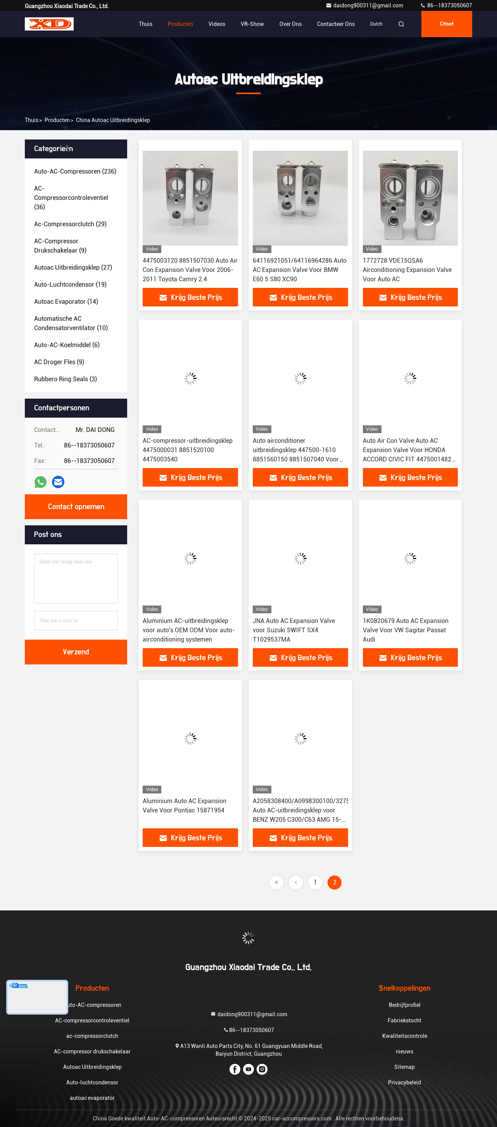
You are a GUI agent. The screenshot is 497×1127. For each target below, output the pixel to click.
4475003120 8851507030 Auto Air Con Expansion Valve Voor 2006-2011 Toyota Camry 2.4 (190, 270)
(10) (71, 323)
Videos (217, 24)
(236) (75, 171)
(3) (65, 379)
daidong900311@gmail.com (365, 5)
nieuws (404, 1051)
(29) (70, 224)
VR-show (252, 24)
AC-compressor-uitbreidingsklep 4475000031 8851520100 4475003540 (188, 450)
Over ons (291, 24)
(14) (66, 301)
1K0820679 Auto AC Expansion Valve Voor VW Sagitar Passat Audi (406, 630)
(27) (73, 267)
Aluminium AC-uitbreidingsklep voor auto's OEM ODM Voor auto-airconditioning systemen (189, 630)
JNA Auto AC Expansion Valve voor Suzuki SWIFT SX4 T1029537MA (294, 630)
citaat (447, 24)
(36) (71, 198)
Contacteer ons (336, 24)
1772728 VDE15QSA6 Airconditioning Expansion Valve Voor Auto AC (407, 270)
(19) (70, 284)
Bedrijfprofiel (405, 1005)
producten (57, 120)
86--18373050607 (446, 5)
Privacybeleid (404, 1082)
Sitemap (404, 1067)
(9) (60, 245)
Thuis (145, 24)
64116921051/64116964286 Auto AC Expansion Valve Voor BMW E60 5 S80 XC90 (300, 270)
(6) (67, 345)
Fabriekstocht (404, 1020)
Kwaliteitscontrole (404, 1036)
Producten (180, 24)
